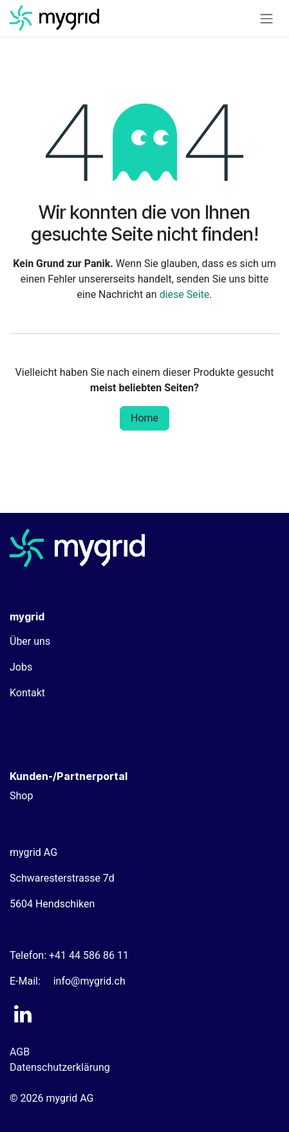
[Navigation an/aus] (266, 18)
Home (144, 418)
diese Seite (185, 294)
